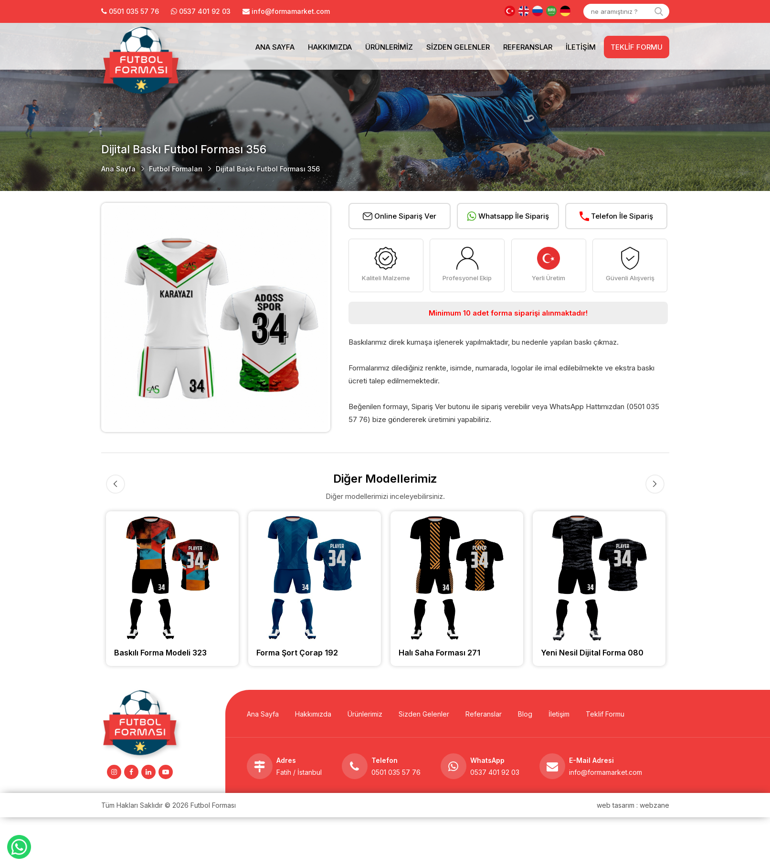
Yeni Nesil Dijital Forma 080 (592, 652)
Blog (525, 714)
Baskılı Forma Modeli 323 (160, 652)
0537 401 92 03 (205, 11)
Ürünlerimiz (389, 47)
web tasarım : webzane (633, 805)
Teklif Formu (637, 47)
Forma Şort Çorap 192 (297, 652)
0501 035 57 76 (396, 772)
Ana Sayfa (275, 47)
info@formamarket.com (605, 772)
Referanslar (527, 47)
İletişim (581, 47)
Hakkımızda (330, 47)
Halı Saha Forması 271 (439, 652)
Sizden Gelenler (458, 47)
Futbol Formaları (175, 169)
